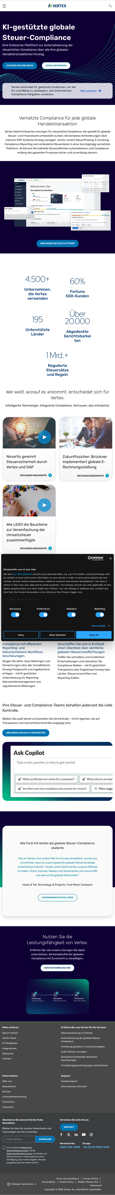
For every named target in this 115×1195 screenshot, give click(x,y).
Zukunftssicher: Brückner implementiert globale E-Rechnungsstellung (85, 461)
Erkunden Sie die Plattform (57, 243)
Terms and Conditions (67, 1178)
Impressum (96, 1185)
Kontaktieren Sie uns (57, 967)
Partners (7, 1058)
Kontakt (69, 1127)
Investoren (8, 1107)
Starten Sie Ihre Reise (19, 65)
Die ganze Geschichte (36, 475)
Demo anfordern (56, 65)
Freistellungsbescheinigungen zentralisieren (84, 1065)
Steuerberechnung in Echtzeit (76, 1033)
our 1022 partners (22, 574)
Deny (21, 635)
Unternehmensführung (14, 1096)
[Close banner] (110, 558)
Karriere (6, 1091)
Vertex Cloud (9, 1038)
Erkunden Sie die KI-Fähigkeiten (25, 732)
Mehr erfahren (88, 90)
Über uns (7, 1081)
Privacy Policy (90, 1178)
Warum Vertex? (10, 1033)
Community (8, 1101)
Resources (7, 1053)
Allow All (94, 635)
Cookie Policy (66, 1182)
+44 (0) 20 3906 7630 (96, 1147)
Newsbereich (9, 1086)
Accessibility (48, 1182)
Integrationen (9, 1048)
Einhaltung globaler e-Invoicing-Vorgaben (83, 1046)
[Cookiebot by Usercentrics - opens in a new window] (90, 558)
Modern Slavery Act (88, 1182)
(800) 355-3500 (70, 1147)
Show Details (99, 625)
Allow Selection (57, 635)
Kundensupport (69, 1081)
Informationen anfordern (74, 1086)
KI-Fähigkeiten (10, 1043)
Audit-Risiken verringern (74, 1051)
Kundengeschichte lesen (57, 897)
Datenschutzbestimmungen (19, 1153)
